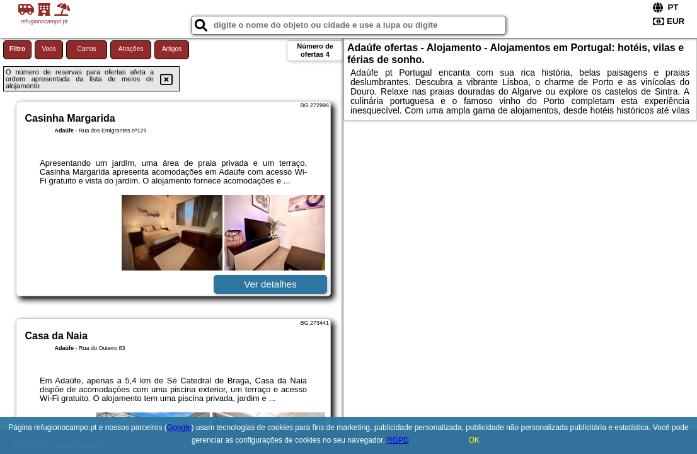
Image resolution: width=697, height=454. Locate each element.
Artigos (171, 48)
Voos (48, 48)
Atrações (130, 48)
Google (179, 427)
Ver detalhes (270, 284)
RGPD (398, 440)
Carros (86, 48)
